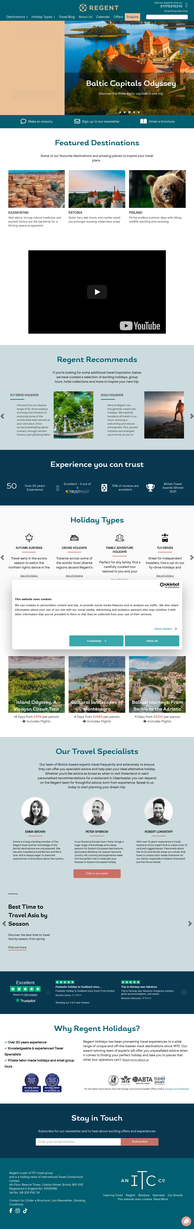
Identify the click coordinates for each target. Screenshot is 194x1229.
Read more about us (135, 1060)
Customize (96, 640)
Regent (130, 1195)
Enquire (132, 17)
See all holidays (29, 575)
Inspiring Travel (113, 1195)
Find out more (17, 947)
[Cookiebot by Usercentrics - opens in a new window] (162, 585)
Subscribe (139, 1142)
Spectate (159, 1195)
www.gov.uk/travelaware (177, 1089)
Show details (163, 628)
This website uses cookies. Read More (142, 1199)
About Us (85, 17)
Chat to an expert (97, 873)
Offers (118, 17)
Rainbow (144, 1195)
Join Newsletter (62, 1200)
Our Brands (175, 1195)
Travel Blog (67, 17)
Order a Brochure (37, 1200)
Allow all (152, 640)
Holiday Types (43, 17)
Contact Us (16, 1200)
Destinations (17, 17)
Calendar (103, 17)
